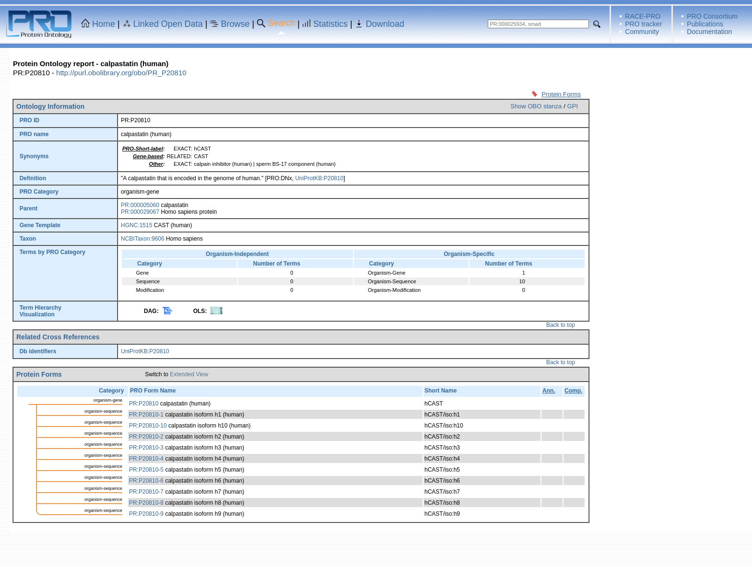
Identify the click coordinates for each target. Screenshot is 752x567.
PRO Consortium (712, 16)
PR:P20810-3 (146, 447)
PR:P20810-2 (146, 436)
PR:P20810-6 (146, 480)
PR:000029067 (140, 211)
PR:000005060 (140, 205)
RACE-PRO (642, 16)
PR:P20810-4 (146, 458)
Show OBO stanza (536, 106)
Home (103, 24)
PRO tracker (643, 24)
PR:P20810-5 (146, 469)
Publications (705, 24)
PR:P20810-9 (146, 513)
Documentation (709, 31)
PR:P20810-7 (146, 491)
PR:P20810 (143, 403)
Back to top (560, 325)
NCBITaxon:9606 (142, 238)
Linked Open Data (168, 24)
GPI (572, 106)
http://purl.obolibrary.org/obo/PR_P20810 (121, 73)
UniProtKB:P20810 (319, 178)
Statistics (330, 24)
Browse (235, 24)
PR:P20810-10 (148, 425)
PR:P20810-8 (146, 502)
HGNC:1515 (136, 225)
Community (642, 31)
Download (385, 24)
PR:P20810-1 (146, 414)
